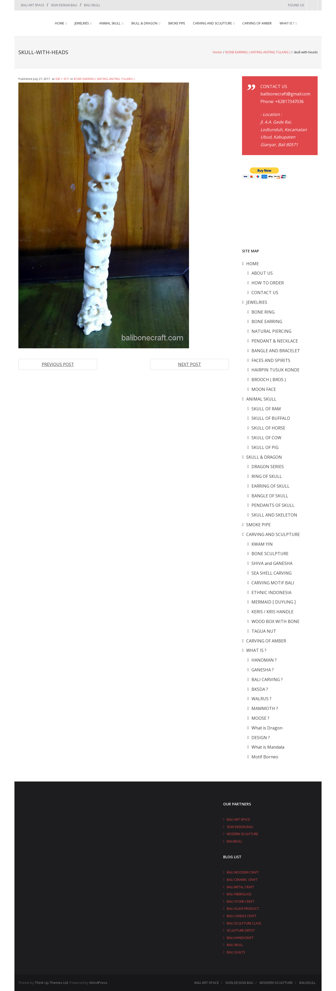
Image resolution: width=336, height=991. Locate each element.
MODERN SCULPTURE (242, 834)
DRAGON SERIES (267, 466)
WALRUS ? (261, 699)
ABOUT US (262, 273)
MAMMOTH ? (264, 708)
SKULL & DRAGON (144, 23)
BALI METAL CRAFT (240, 887)
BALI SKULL (92, 5)
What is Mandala (267, 747)
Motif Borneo (264, 757)
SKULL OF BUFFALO (270, 418)
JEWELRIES (82, 23)
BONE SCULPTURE (269, 553)
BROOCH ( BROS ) (268, 379)
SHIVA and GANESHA (271, 563)
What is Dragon (266, 728)
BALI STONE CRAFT (240, 901)
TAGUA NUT (263, 631)
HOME (59, 23)
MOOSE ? (260, 718)
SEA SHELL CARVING (271, 573)
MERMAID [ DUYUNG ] (273, 602)
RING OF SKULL (266, 476)
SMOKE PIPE (176, 23)
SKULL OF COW (266, 438)
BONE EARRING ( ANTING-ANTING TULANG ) (257, 52)
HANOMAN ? (264, 660)
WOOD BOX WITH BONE (275, 621)
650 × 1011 (62, 79)
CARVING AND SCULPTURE (212, 23)
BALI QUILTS (236, 952)
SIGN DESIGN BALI (64, 5)
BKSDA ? (259, 689)
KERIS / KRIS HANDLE (272, 612)
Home (217, 52)
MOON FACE (263, 389)
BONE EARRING (266, 321)
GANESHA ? (262, 670)
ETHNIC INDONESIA (271, 592)
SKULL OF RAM (266, 409)
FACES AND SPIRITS (270, 360)
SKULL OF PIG (265, 447)
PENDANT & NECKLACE (274, 341)
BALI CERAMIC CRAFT (242, 879)
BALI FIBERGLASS (239, 894)
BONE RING (263, 312)
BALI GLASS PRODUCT (243, 908)
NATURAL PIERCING (271, 331)
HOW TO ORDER (267, 283)
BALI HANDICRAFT (240, 938)
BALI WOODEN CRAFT (243, 872)
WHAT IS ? (287, 23)
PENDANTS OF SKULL (273, 505)
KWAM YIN (262, 544)
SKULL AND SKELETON (274, 515)
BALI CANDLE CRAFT (241, 916)
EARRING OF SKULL (270, 486)
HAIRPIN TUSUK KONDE (275, 370)
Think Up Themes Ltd (51, 982)
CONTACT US (264, 292)
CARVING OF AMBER (257, 23)
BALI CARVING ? (267, 679)
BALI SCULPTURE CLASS (244, 923)
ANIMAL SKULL (109, 23)
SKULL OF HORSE (268, 428)
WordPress (98, 982)
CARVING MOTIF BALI (272, 583)
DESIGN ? (260, 737)
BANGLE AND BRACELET (275, 351)
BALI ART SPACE (32, 5)
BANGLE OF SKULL (269, 496)
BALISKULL (234, 841)
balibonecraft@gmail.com (285, 94)
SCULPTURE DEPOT (241, 930)
